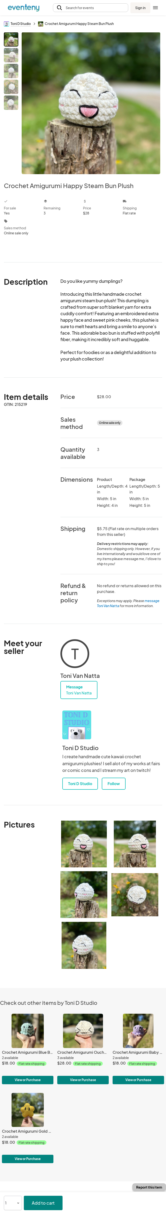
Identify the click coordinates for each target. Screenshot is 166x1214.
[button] (90, 7)
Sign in (140, 8)
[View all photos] (91, 103)
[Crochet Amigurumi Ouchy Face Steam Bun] (83, 1049)
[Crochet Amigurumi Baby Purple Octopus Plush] (138, 1049)
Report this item (149, 1187)
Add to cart (43, 1203)
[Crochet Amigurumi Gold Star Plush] (27, 1128)
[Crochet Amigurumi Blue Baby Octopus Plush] (27, 1049)
